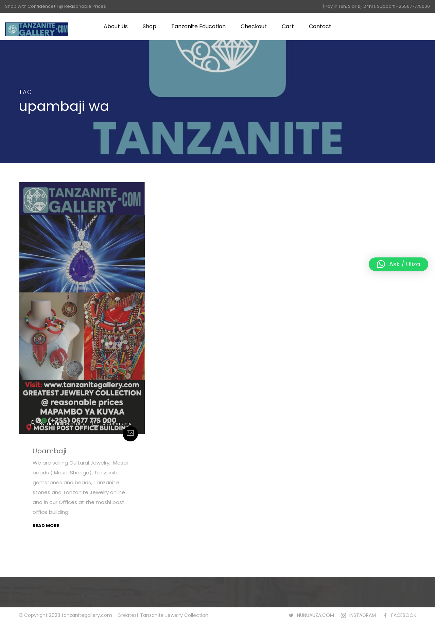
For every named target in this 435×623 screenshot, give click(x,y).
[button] (398, 264)
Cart (288, 26)
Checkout (254, 26)
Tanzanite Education (198, 26)
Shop (149, 26)
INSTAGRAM (362, 615)
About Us (116, 26)
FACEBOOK (403, 615)
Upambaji (49, 451)
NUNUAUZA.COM (315, 615)
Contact (320, 26)
